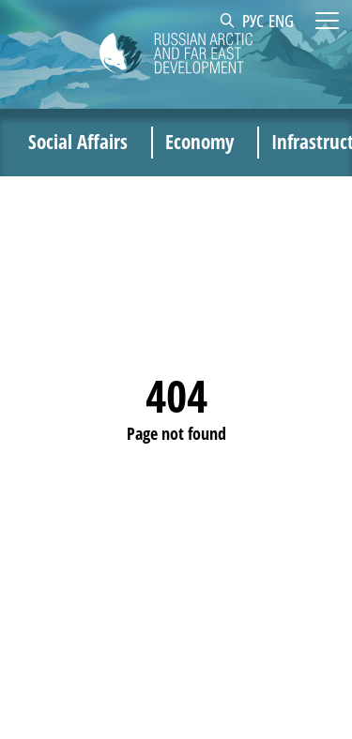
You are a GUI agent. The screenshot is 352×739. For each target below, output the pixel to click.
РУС (253, 20)
